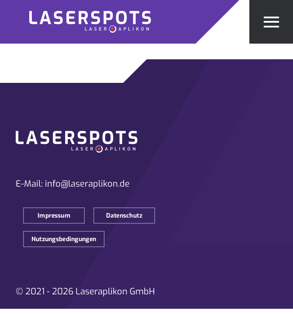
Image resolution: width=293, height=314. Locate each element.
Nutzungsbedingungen (64, 239)
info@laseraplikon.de (87, 184)
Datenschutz (124, 216)
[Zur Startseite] (98, 22)
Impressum (54, 216)
